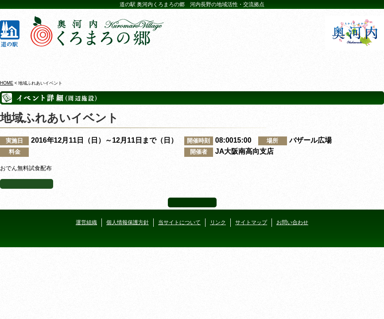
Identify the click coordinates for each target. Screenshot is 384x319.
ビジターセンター (97, 61)
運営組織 (86, 222)
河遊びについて (287, 61)
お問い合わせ (292, 222)
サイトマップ (251, 222)
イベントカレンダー (160, 61)
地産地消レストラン (224, 61)
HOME (6, 83)
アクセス (351, 61)
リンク (218, 222)
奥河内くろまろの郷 (33, 61)
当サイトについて (179, 222)
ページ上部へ (192, 202)
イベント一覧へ (26, 184)
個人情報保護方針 (127, 222)
